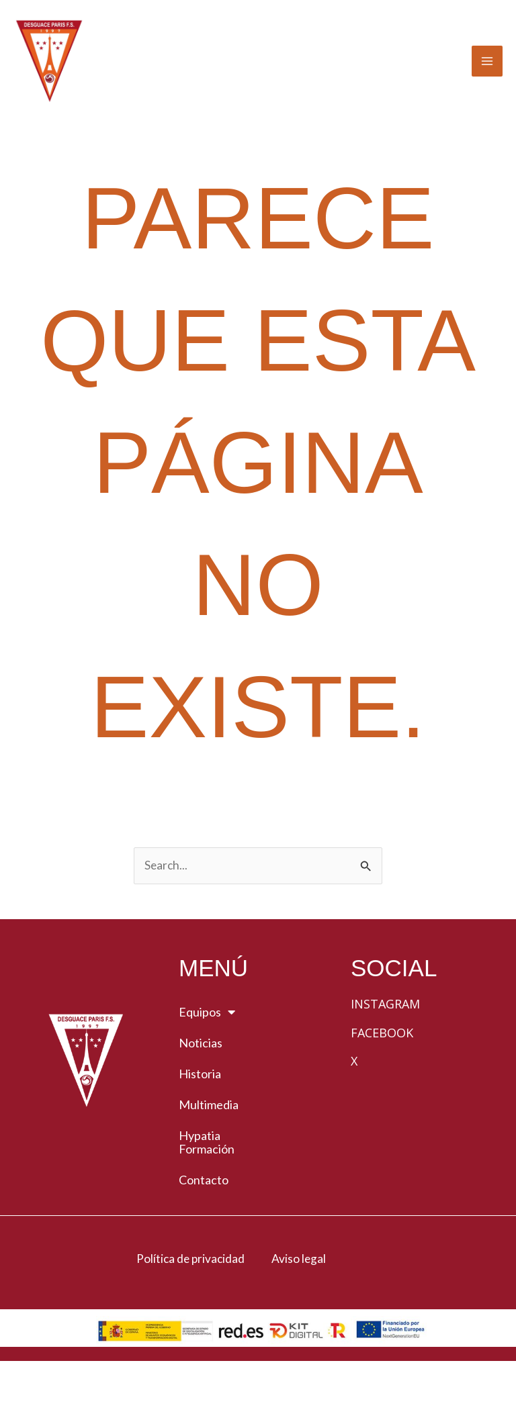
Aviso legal (298, 1306)
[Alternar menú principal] (487, 85)
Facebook (382, 1080)
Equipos (207, 1059)
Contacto (203, 1227)
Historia (200, 1121)
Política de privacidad (190, 1306)
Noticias (200, 1090)
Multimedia (209, 1152)
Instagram (385, 1051)
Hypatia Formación (206, 1190)
